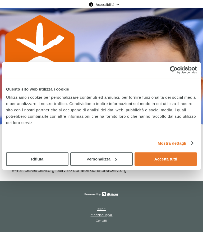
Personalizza (101, 159)
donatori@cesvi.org (108, 170)
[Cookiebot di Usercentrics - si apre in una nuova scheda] (174, 70)
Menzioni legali (102, 215)
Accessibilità (105, 4)
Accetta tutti (165, 159)
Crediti (101, 209)
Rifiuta (37, 159)
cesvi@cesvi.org (39, 170)
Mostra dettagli (172, 143)
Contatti (101, 220)
